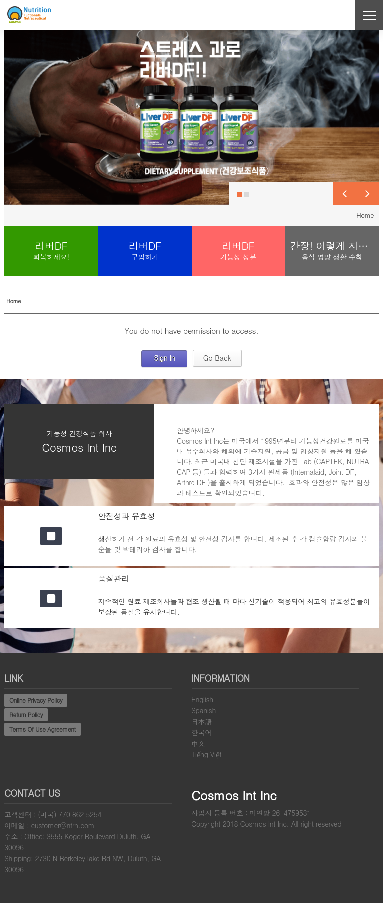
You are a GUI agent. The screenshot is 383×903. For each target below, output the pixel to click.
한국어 (202, 732)
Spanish (204, 710)
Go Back (217, 358)
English (202, 699)
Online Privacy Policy (35, 700)
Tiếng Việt (206, 754)
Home (365, 215)
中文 (198, 743)
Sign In (164, 358)
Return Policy (26, 714)
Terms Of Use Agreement (42, 729)
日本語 (202, 721)
